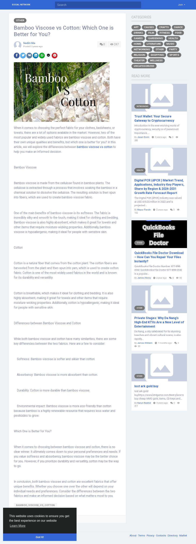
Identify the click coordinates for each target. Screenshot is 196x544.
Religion (139, 54)
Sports (174, 54)
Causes (149, 27)
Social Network (21, 4)
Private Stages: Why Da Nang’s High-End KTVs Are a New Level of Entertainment (159, 322)
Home (137, 43)
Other (20, 20)
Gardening (155, 38)
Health (173, 38)
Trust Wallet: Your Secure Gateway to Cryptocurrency (154, 118)
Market (183, 535)
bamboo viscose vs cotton (94, 147)
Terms (141, 535)
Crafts (164, 27)
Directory (173, 535)
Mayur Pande (144, 210)
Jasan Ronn (143, 137)
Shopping (157, 54)
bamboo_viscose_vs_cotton (35, 505)
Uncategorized (144, 66)
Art (136, 27)
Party (173, 49)
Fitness (165, 32)
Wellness (156, 60)
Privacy (151, 535)
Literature (154, 43)
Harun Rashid (144, 403)
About (133, 535)
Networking (142, 49)
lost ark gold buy (146, 386)
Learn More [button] (17, 525)
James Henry (144, 278)
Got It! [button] (40, 537)
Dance (178, 27)
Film (151, 32)
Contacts (161, 535)
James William (144, 343)
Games (138, 38)
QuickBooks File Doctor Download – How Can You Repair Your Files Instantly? (159, 257)
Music (170, 43)
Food (178, 32)
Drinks (138, 32)
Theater (139, 60)
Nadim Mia (29, 43)
